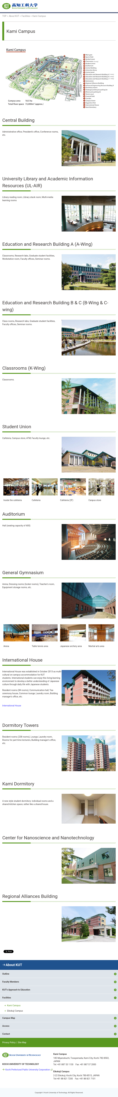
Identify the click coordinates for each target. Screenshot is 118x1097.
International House (11, 705)
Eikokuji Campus (15, 1011)
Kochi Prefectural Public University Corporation (27, 1069)
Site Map (22, 1042)
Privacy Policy (9, 1042)
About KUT (14, 965)
